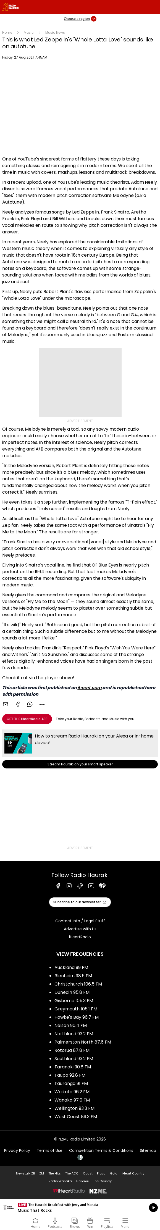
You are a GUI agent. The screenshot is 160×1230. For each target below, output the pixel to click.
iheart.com (89, 687)
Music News (55, 32)
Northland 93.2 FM (73, 1034)
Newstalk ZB (25, 1173)
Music (29, 32)
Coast (88, 1173)
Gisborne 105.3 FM (73, 1000)
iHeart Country (133, 1173)
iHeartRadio (80, 937)
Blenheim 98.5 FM (73, 976)
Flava (101, 1173)
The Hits (54, 1173)
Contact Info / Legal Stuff (80, 921)
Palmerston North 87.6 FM (82, 1042)
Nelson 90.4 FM (70, 1025)
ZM (41, 1173)
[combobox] (42, 704)
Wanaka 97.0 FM (72, 1100)
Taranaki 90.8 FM (72, 1067)
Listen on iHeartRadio (80, 1207)
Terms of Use (49, 1150)
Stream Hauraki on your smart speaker (80, 748)
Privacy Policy (17, 1150)
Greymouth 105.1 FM (75, 1009)
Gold (113, 1173)
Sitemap (148, 1150)
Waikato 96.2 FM (72, 1092)
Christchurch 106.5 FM (78, 984)
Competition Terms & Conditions (101, 1150)
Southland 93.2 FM (73, 1058)
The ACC (71, 1173)
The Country (102, 1181)
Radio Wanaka (60, 1181)
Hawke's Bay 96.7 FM (76, 1017)
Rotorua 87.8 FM (72, 1050)
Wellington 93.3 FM (74, 1108)
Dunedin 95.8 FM (72, 992)
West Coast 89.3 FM (75, 1116)
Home (7, 32)
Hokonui (82, 1181)
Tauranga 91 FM (71, 1083)
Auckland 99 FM (71, 967)
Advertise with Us (80, 929)
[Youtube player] (80, 108)
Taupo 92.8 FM (69, 1075)
